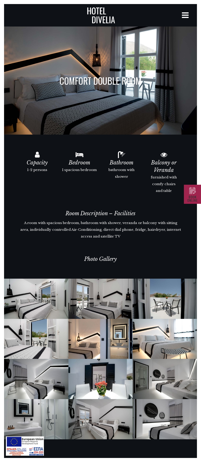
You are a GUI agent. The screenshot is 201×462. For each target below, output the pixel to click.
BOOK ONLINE (192, 198)
